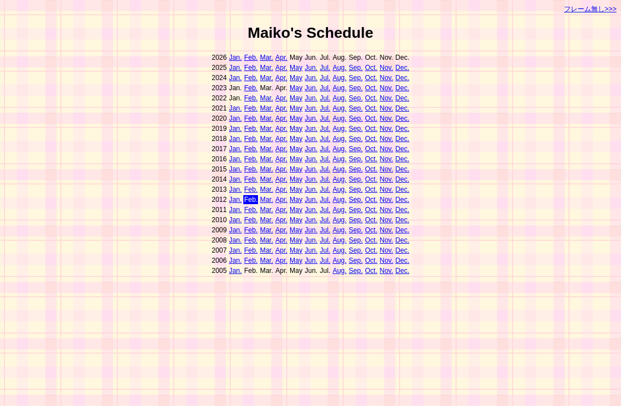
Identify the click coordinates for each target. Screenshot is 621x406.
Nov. (386, 68)
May (296, 68)
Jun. (311, 68)
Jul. (325, 68)
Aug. (340, 68)
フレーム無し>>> (590, 9)
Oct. (371, 68)
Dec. (402, 68)
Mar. (266, 57)
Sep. (356, 68)
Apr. (281, 57)
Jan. (235, 57)
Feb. (250, 57)
